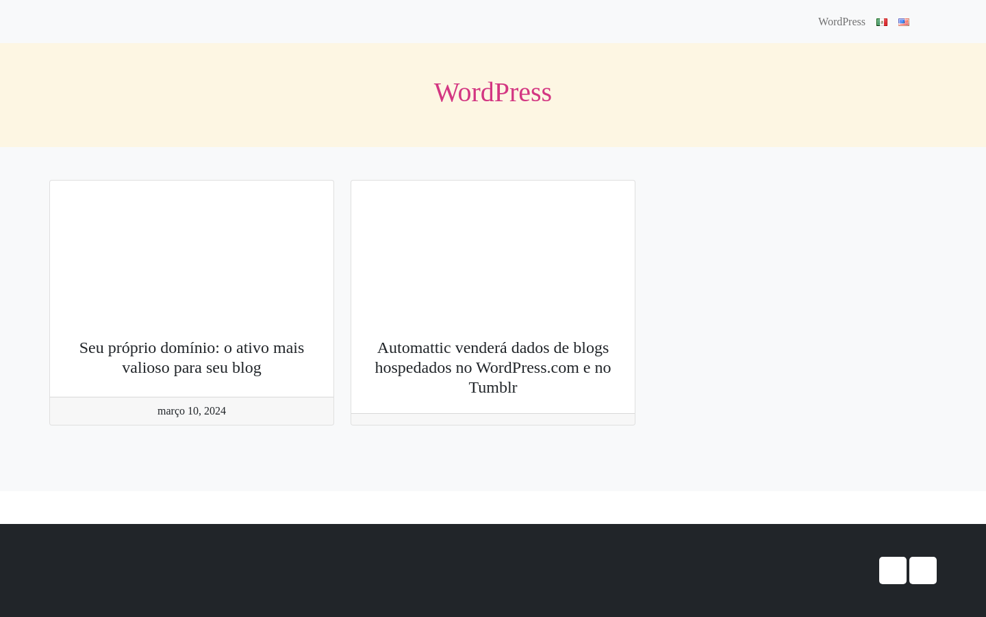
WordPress (841, 21)
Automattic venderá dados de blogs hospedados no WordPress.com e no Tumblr (493, 367)
